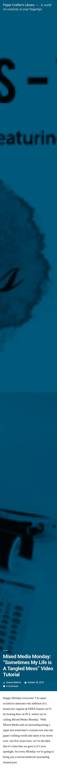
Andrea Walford (13, 682)
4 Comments (12, 686)
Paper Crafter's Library (18, 5)
